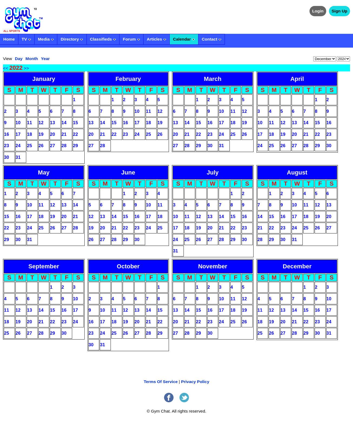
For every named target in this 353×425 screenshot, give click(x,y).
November (212, 266)
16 (6, 134)
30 (6, 157)
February (128, 78)
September (43, 266)
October (128, 266)
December (297, 266)
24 (18, 145)
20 (52, 134)
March (212, 78)
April (297, 78)
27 (52, 145)
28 (64, 145)
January (43, 78)
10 (18, 122)
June (128, 172)
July (213, 172)
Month (31, 58)
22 (75, 134)
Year (45, 58)
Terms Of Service (161, 381)
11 (29, 122)
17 (18, 134)
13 (52, 122)
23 (6, 145)
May (43, 172)
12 (41, 122)
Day (18, 58)
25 (29, 145)
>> (26, 68)
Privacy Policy (195, 381)
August (297, 172)
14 (64, 122)
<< (5, 68)
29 (75, 145)
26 (41, 145)
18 (29, 134)
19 (41, 134)
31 (18, 157)
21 (64, 134)
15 (75, 122)
